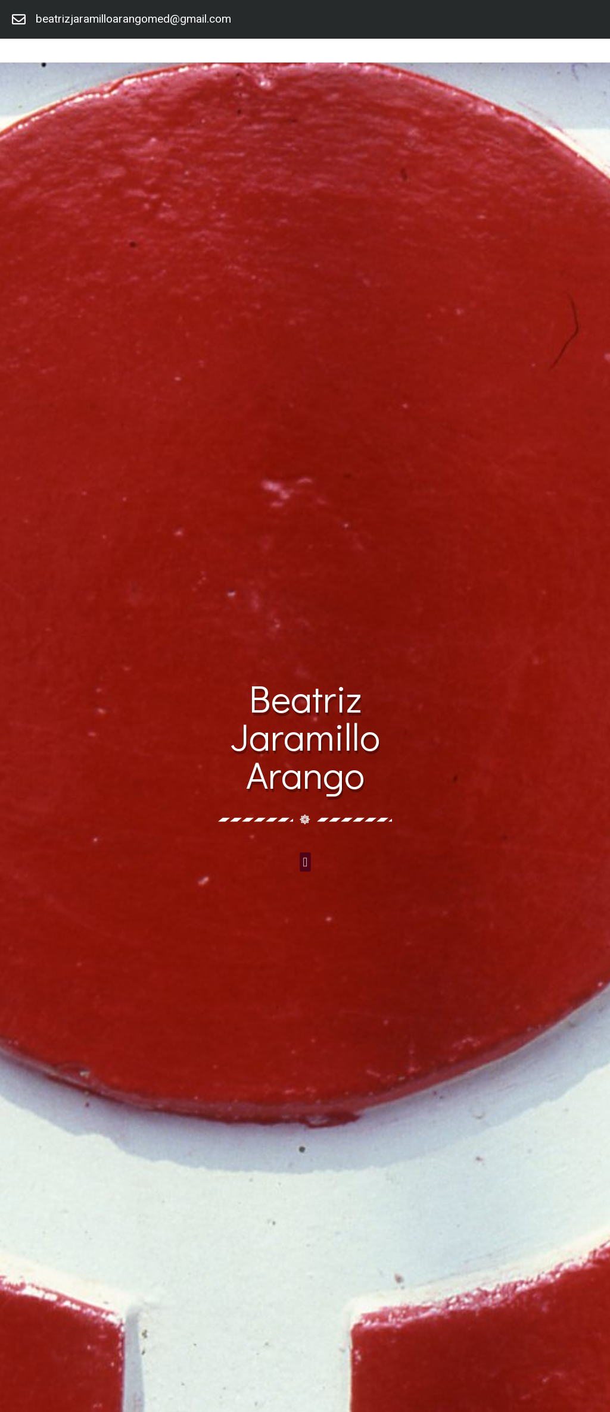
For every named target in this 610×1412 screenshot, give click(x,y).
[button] (305, 861)
